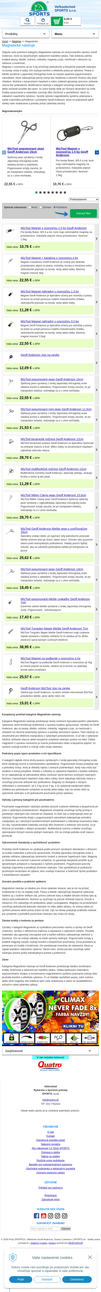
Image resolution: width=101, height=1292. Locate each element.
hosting (52, 1243)
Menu (58, 34)
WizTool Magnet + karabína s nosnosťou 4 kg (49, 258)
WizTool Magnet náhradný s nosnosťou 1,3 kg (50, 291)
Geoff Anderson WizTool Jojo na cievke (45, 688)
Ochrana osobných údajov (50, 1172)
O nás (50, 1132)
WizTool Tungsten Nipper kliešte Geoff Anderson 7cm (54, 628)
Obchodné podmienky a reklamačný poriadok (50, 1168)
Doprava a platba (50, 1152)
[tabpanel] (26, 152)
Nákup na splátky (50, 1156)
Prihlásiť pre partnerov (51, 1187)
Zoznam (46, 207)
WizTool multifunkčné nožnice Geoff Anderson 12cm (54, 469)
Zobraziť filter (83, 213)
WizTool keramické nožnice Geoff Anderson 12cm (52, 439)
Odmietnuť (77, 1279)
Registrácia (50, 1195)
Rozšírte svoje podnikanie (50, 1160)
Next (97, 152)
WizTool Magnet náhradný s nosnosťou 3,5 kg (50, 321)
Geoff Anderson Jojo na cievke (40, 355)
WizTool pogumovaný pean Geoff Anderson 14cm (52, 569)
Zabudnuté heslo (50, 1199)
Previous (4, 152)
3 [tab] (44, 192)
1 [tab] (36, 192)
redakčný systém (38, 1243)
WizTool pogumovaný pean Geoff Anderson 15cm (25, 150)
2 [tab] (40, 192)
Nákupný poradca (50, 1144)
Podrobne (61, 207)
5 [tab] (53, 192)
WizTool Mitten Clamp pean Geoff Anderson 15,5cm (53, 495)
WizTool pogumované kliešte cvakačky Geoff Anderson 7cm (55, 600)
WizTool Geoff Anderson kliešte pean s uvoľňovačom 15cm (54, 530)
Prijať (20, 1279)
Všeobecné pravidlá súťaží (50, 1140)
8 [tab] (65, 192)
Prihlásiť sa (42, 21)
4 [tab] (49, 192)
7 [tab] (61, 192)
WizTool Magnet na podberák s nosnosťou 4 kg (50, 658)
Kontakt (51, 1136)
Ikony (34, 207)
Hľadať (27, 21)
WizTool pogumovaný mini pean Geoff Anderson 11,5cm (56, 409)
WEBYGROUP (75, 1243)
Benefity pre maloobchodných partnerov (50, 1164)
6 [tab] (57, 192)
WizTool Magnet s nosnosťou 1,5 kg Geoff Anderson (72, 152)
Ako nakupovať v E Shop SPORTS (50, 1148)
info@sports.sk (50, 1099)
